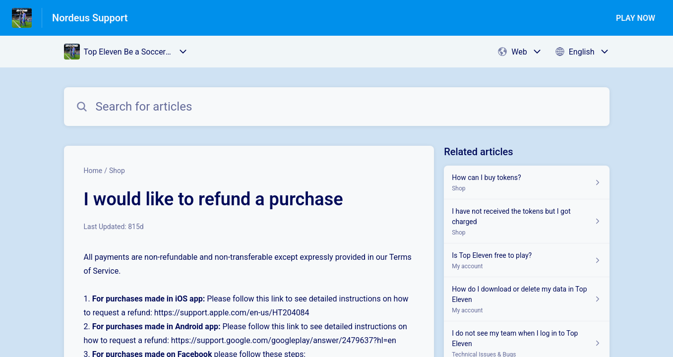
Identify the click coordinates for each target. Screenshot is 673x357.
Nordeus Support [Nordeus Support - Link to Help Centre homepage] (90, 18)
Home (93, 171)
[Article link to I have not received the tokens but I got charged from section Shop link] (526, 221)
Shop (117, 171)
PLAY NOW (635, 18)
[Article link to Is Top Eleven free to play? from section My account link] (526, 260)
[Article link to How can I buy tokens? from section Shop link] (526, 182)
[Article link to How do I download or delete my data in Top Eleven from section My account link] (526, 299)
